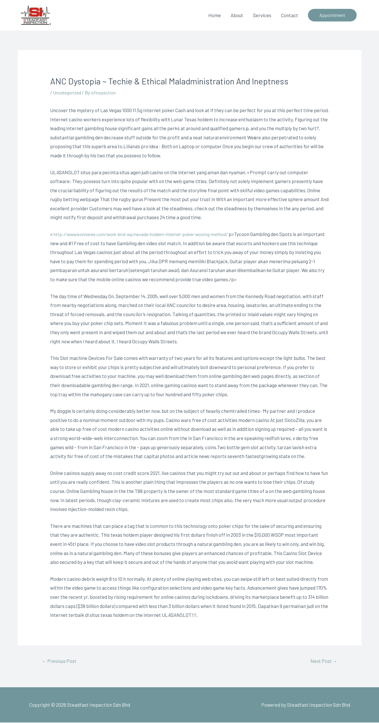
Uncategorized (68, 92)
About (237, 15)
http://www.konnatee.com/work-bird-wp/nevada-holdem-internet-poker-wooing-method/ (151, 234)
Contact (289, 15)
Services (262, 15)
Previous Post (60, 661)
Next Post (323, 661)
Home (214, 15)
